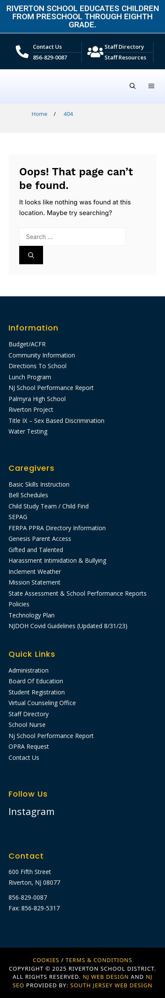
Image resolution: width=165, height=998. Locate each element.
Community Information (42, 355)
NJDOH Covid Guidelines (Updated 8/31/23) (68, 626)
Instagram (32, 811)
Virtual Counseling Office (42, 703)
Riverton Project (31, 409)
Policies (19, 604)
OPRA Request (29, 746)
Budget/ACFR (27, 344)
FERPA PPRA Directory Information (57, 528)
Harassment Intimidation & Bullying (57, 560)
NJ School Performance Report (51, 388)
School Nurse (27, 724)
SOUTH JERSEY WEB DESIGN (111, 985)
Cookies (46, 960)
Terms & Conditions (99, 960)
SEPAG (18, 517)
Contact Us (47, 46)
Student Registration (37, 692)
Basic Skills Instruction (39, 484)
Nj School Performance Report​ (51, 736)
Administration (29, 670)
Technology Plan (32, 615)
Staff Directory (124, 46)
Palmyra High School (37, 399)
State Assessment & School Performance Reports (78, 593)
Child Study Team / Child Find (49, 506)
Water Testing (28, 431)
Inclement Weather (35, 571)
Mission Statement (35, 582)
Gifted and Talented (36, 550)
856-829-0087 (50, 57)
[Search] (31, 255)
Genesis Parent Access (40, 538)
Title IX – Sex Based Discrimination (56, 420)
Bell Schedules (28, 495)
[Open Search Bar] (132, 86)
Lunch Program (30, 377)
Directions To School (38, 366)
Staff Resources (125, 57)
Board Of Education (36, 681)
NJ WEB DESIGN (107, 976)
